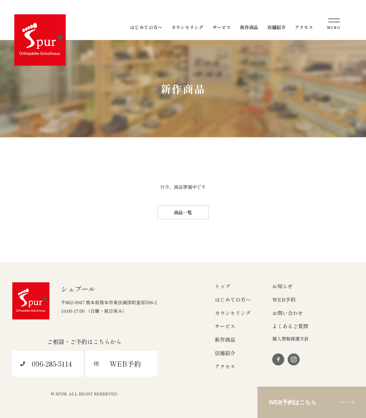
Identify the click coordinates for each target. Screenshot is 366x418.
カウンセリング (233, 313)
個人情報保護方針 (290, 338)
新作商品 (225, 339)
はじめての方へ (233, 299)
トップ (222, 286)
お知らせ (282, 286)
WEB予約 (284, 299)
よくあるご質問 (290, 326)
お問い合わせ (287, 313)
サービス (225, 326)
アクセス (225, 366)
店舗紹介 (225, 353)
